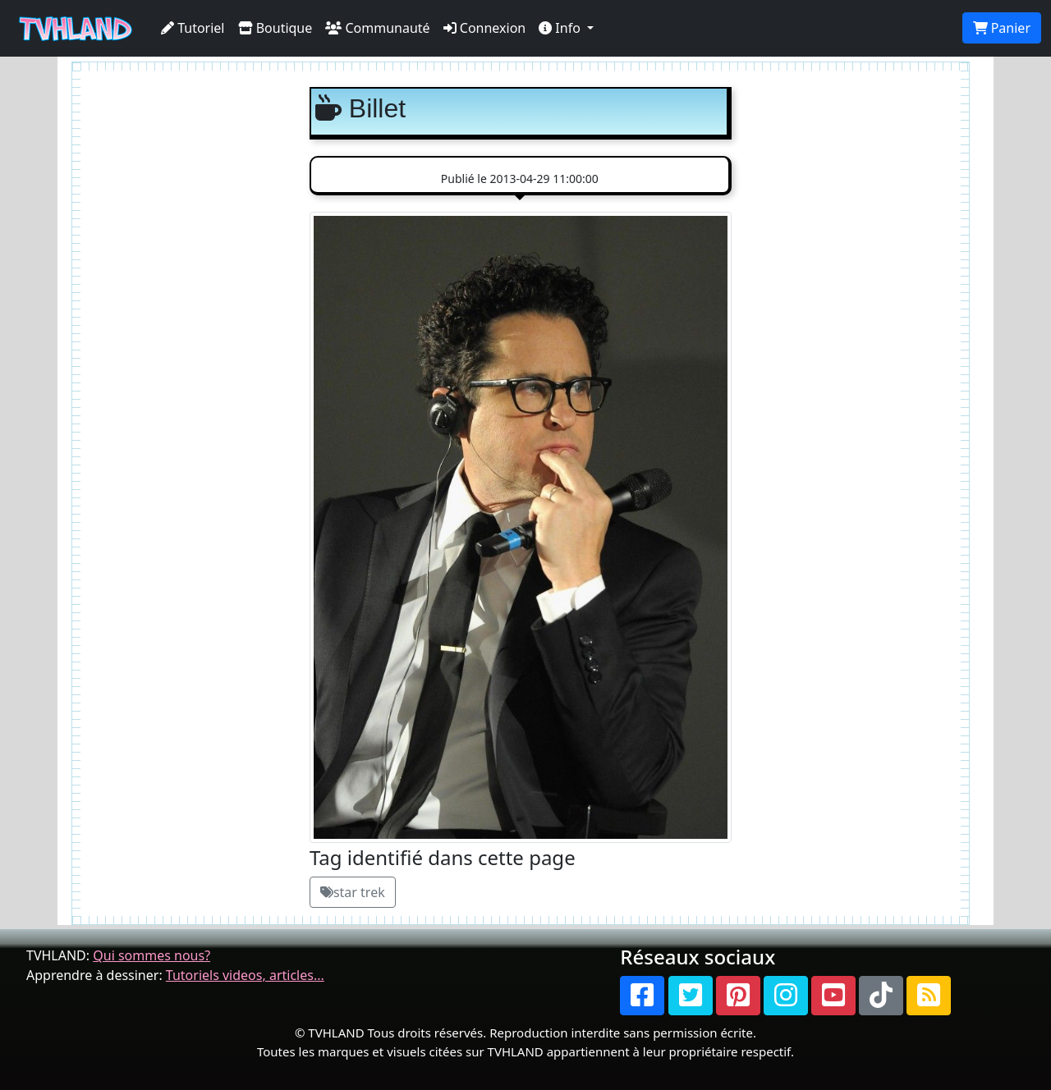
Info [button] (561, 28)
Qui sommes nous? (151, 955)
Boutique (275, 28)
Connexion (484, 28)
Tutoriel (193, 28)
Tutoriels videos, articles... (245, 975)
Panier (1001, 28)
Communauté (377, 28)
